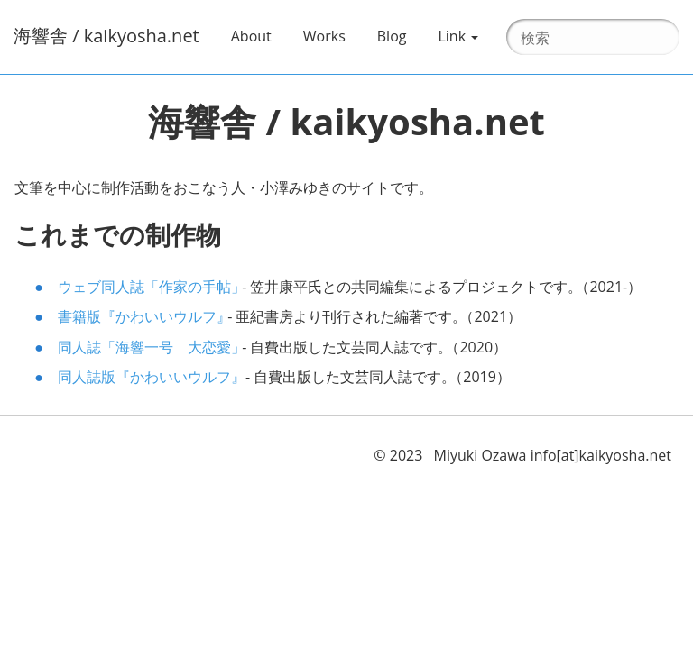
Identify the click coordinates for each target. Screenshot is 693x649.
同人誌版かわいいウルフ (148, 377)
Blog (392, 36)
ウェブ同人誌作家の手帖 (148, 287)
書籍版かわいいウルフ (141, 316)
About (258, 35)
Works (331, 35)
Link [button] (458, 36)
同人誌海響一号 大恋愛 (148, 347)
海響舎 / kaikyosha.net (106, 35)
